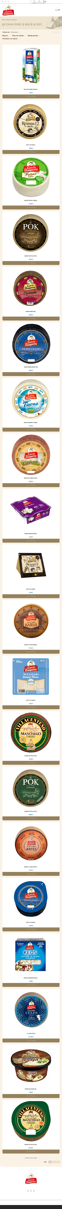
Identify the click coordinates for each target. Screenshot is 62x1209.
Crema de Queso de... (31, 1089)
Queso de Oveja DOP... (31, 756)
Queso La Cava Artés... (31, 867)
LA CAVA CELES (31, 1033)
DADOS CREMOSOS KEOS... (31, 978)
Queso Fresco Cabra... (31, 200)
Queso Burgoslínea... (31, 533)
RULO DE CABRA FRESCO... (31, 89)
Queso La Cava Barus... (31, 645)
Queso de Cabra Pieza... (31, 478)
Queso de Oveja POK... (31, 256)
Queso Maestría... (31, 311)
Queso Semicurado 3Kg (31, 367)
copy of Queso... (31, 145)
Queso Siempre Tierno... (31, 422)
